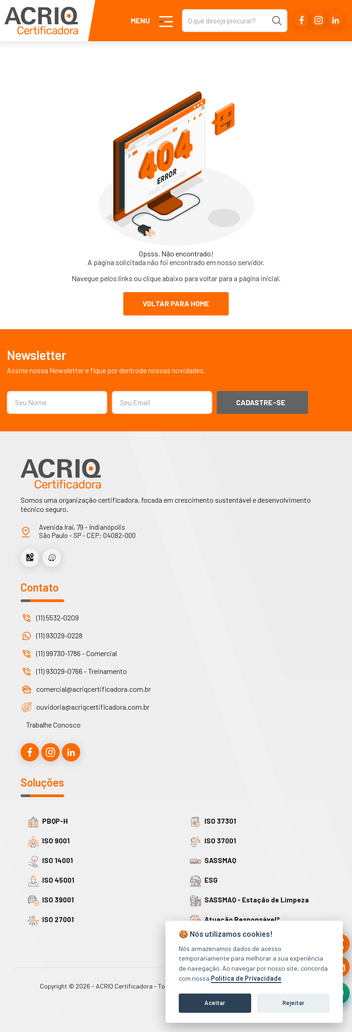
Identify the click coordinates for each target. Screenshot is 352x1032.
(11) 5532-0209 (57, 617)
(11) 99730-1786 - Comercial (76, 653)
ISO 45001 (51, 881)
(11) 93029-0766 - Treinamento (81, 671)
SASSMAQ (213, 861)
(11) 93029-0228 (59, 635)
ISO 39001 (51, 901)
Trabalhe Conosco (53, 724)
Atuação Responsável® (235, 920)
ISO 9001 (49, 841)
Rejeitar (293, 1002)
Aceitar (214, 1002)
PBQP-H (48, 822)
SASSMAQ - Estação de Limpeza (249, 901)
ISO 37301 (213, 822)
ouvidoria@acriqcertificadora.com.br (92, 706)
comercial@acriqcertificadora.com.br (93, 688)
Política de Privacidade (246, 978)
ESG (204, 881)
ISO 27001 (51, 920)
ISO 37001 (213, 841)
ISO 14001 (50, 861)
